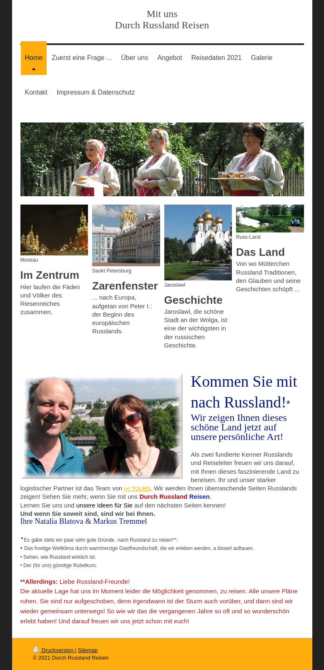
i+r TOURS (137, 488)
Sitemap (88, 650)
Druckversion (54, 650)
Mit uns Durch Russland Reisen (162, 19)
